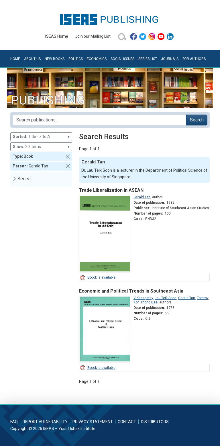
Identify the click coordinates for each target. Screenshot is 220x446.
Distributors (155, 421)
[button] (68, 156)
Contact (127, 421)
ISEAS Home (56, 36)
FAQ (14, 421)
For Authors (194, 59)
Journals (169, 59)
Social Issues (122, 59)
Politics (75, 59)
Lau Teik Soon (165, 298)
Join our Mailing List (93, 36)
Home (15, 59)
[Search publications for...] (99, 120)
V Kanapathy (143, 298)
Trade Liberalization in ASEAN (111, 190)
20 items (41, 147)
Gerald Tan (141, 197)
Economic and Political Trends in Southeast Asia (131, 291)
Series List (147, 59)
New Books (54, 59)
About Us (32, 59)
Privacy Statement (92, 421)
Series (24, 178)
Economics (97, 59)
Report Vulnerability (45, 421)
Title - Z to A (41, 137)
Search (197, 120)
